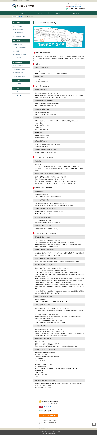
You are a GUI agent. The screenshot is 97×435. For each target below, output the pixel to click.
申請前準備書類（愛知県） (20, 76)
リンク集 (15, 91)
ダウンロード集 (17, 95)
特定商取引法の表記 (56, 429)
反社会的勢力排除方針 (43, 429)
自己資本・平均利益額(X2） (20, 47)
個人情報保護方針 (30, 429)
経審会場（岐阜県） (18, 65)
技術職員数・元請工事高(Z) (20, 54)
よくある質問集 (17, 84)
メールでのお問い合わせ (47, 415)
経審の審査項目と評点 (18, 32)
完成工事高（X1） (17, 44)
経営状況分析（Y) (17, 51)
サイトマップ (82, 0)
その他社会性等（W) (18, 57)
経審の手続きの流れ (18, 29)
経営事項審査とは (17, 26)
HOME (20, 16)
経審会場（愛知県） (18, 72)
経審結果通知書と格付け (19, 36)
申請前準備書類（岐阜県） (20, 69)
